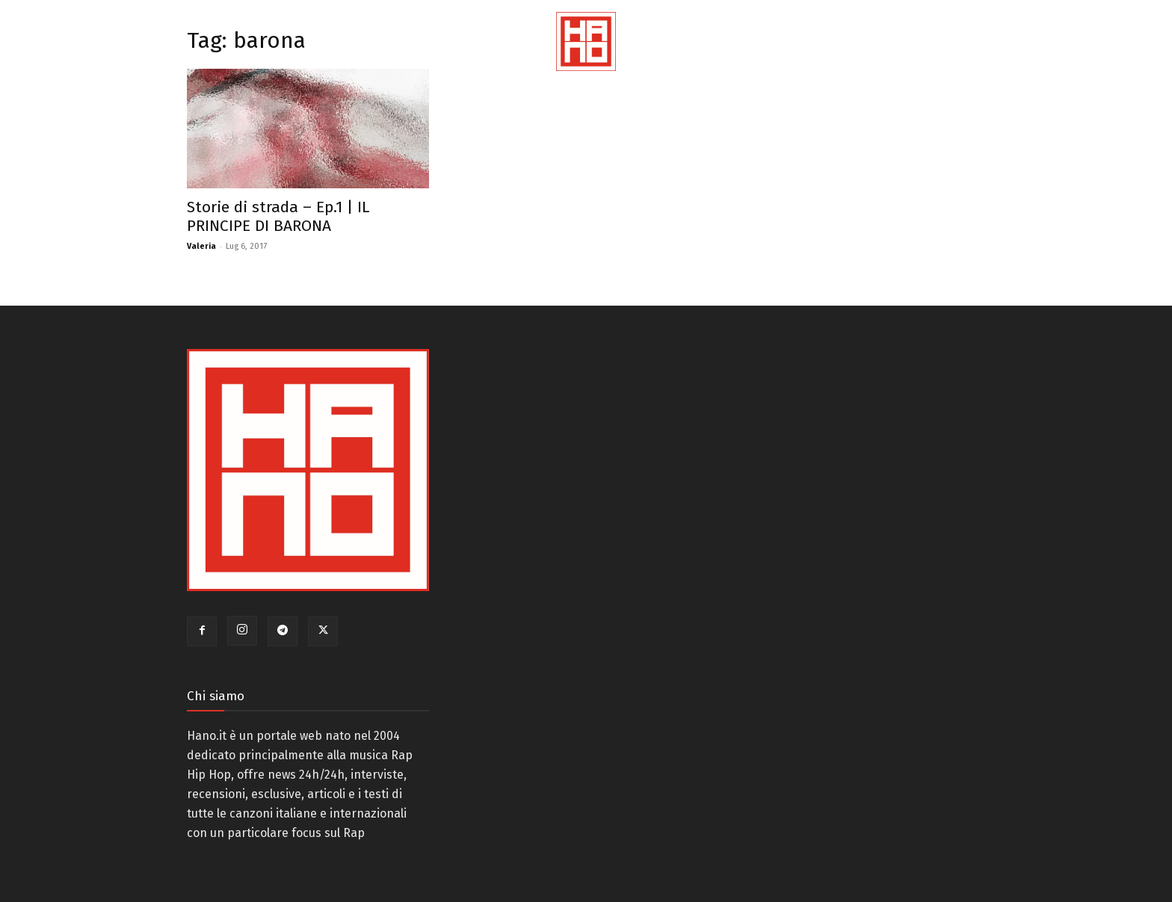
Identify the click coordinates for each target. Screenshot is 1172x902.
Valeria (201, 246)
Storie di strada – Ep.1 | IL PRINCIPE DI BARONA (278, 216)
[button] (1141, 59)
